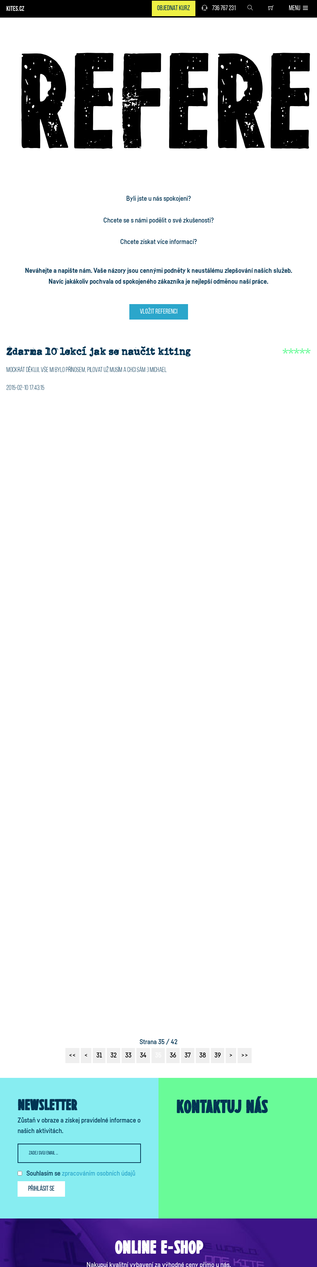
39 (217, 1055)
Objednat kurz (173, 8)
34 (143, 1055)
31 (99, 1055)
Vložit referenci (158, 311)
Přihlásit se (41, 1188)
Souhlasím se (80, 1173)
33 (128, 1055)
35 (158, 1055)
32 (113, 1055)
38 (202, 1055)
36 (173, 1055)
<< (72, 1055)
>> (244, 1055)
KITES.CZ (15, 9)
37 (188, 1055)
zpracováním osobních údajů (98, 1173)
